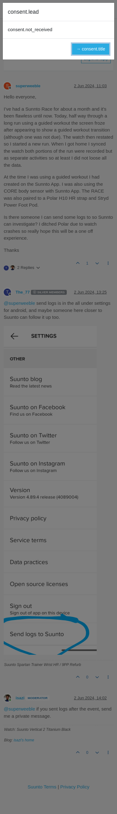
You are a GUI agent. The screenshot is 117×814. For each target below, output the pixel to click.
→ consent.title (90, 48)
